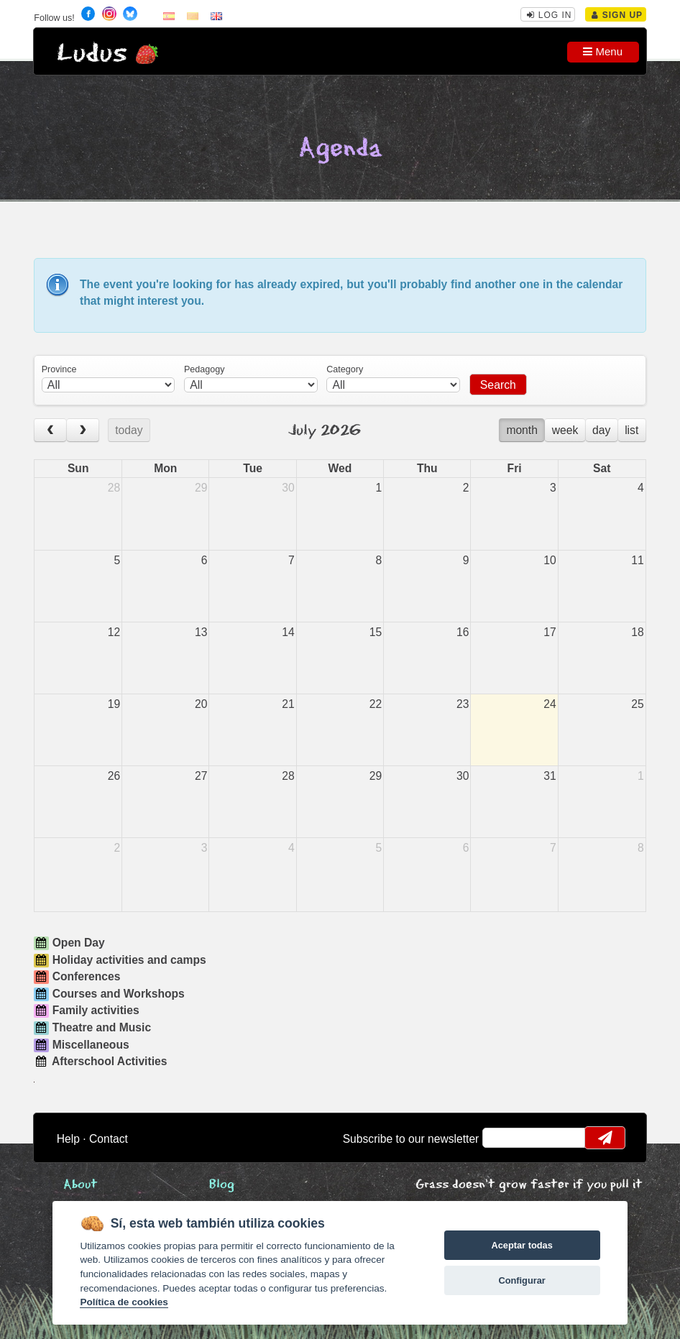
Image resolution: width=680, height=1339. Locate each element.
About (80, 1185)
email (503, 1138)
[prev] (50, 430)
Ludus (92, 53)
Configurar (521, 1280)
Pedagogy (204, 369)
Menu (602, 51)
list (631, 430)
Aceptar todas (521, 1245)
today (128, 430)
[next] (82, 430)
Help (68, 1139)
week (565, 430)
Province (59, 369)
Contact (108, 1139)
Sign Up (617, 15)
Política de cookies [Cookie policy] (123, 1302)
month (522, 430)
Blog (221, 1185)
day (601, 430)
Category (344, 369)
